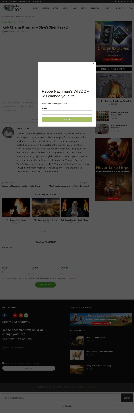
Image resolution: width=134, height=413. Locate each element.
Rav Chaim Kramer (27, 107)
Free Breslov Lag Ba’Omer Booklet (113, 101)
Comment (7, 248)
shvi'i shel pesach (10, 111)
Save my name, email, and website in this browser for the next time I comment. (40, 279)
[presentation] (20, 356)
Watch (21, 22)
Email (35, 268)
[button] (47, 120)
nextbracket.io (92, 387)
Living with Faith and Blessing (98, 366)
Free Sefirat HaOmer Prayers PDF (119, 114)
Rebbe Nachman (25, 2)
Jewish (59, 103)
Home (4, 17)
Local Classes (38, 2)
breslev (6, 103)
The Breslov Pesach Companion (119, 127)
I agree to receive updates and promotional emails (22, 364)
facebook (39, 103)
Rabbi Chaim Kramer (10, 107)
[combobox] (60, 398)
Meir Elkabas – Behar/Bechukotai (99, 352)
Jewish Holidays (9, 22)
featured (50, 103)
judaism (68, 103)
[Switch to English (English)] (67, 406)
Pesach (77, 103)
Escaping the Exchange (95, 338)
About (4, 2)
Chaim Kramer (27, 103)
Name (5, 268)
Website (64, 268)
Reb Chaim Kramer (55, 107)
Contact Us (13, 2)
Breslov (16, 103)
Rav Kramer (41, 107)
